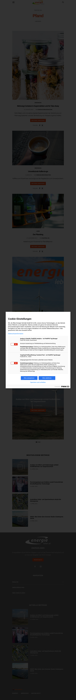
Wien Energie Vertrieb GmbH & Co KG (24, 323)
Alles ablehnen (47, 378)
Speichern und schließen (38, 382)
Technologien (50, 323)
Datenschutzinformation (15, 333)
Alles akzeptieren (29, 378)
